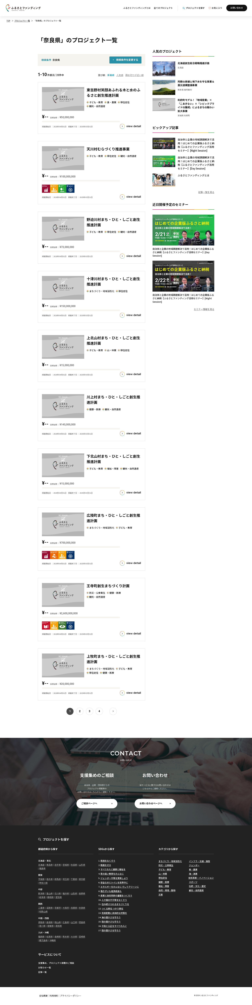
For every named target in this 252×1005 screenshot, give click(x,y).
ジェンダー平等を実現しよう (114, 878)
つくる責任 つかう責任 (112, 908)
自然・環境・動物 (167, 890)
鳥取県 (41, 922)
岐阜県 (42, 897)
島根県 (49, 922)
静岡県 (50, 897)
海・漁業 (193, 873)
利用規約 (54, 995)
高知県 (58, 925)
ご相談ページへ (89, 803)
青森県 (49, 864)
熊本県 (66, 936)
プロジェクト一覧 (22, 20)
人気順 (119, 75)
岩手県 (57, 864)
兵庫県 (74, 907)
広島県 (66, 922)
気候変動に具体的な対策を (114, 912)
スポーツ (193, 882)
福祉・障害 (164, 886)
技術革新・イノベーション (201, 877)
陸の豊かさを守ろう (111, 930)
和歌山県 (43, 911)
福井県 (66, 893)
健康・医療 (164, 882)
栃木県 (49, 879)
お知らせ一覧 (44, 967)
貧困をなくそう (107, 860)
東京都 (82, 879)
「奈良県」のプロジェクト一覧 (47, 20)
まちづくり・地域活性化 (170, 861)
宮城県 (66, 864)
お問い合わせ (236, 7)
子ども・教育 (165, 869)
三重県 (41, 907)
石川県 (57, 893)
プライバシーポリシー (70, 995)
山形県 (82, 864)
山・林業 (163, 873)
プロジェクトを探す (194, 7)
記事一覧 (42, 972)
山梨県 (74, 893)
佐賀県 (49, 936)
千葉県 (74, 879)
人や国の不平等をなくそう (114, 899)
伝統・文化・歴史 (197, 886)
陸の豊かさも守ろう (111, 921)
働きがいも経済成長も (111, 891)
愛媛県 (50, 925)
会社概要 (43, 995)
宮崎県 (82, 936)
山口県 (74, 922)
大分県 (74, 936)
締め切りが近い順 (134, 75)
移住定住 (163, 877)
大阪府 (66, 907)
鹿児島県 (43, 940)
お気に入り (215, 7)
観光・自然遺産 (196, 890)
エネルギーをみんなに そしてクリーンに (119, 886)
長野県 (82, 893)
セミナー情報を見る (204, 309)
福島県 (42, 868)
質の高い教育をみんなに (112, 873)
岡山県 (57, 922)
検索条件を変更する (127, 59)
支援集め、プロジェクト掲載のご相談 (56, 962)
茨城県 (41, 879)
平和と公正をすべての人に (114, 926)
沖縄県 (52, 940)
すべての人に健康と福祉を (113, 869)
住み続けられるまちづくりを (115, 904)
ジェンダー (194, 865)
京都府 (57, 907)
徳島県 (82, 922)
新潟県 (41, 893)
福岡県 (41, 936)
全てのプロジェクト (163, 7)
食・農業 (193, 869)
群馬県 (57, 879)
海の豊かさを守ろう (111, 917)
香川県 (42, 925)
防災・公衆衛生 (166, 865)
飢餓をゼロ (105, 865)
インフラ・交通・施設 (199, 861)
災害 (161, 894)
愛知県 (58, 897)
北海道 (41, 864)
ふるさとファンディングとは (137, 7)
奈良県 (82, 907)
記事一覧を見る (206, 192)
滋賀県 (49, 907)
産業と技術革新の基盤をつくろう (116, 895)
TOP (8, 20)
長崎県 (57, 936)
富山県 (49, 893)
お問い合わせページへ (150, 803)
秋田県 (74, 864)
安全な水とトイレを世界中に (114, 882)
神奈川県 (43, 882)
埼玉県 (66, 879)
